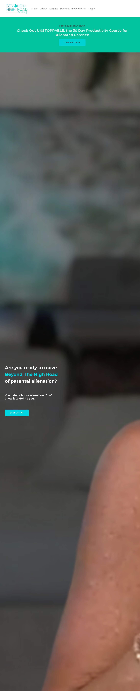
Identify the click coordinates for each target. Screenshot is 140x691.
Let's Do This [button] (17, 413)
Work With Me (78, 8)
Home (35, 8)
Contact (53, 8)
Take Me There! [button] (74, 42)
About (44, 8)
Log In (92, 8)
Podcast (64, 8)
